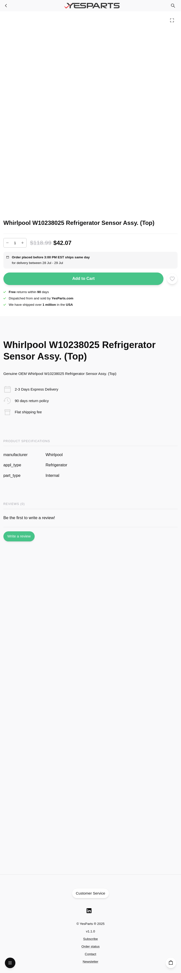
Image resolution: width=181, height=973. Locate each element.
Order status (90, 946)
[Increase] (22, 243)
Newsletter (90, 961)
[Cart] (171, 963)
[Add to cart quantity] (15, 243)
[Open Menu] (10, 963)
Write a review (19, 536)
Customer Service (90, 893)
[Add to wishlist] (172, 278)
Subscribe (90, 939)
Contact (90, 954)
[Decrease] (7, 243)
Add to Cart (83, 279)
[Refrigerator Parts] (6, 5)
